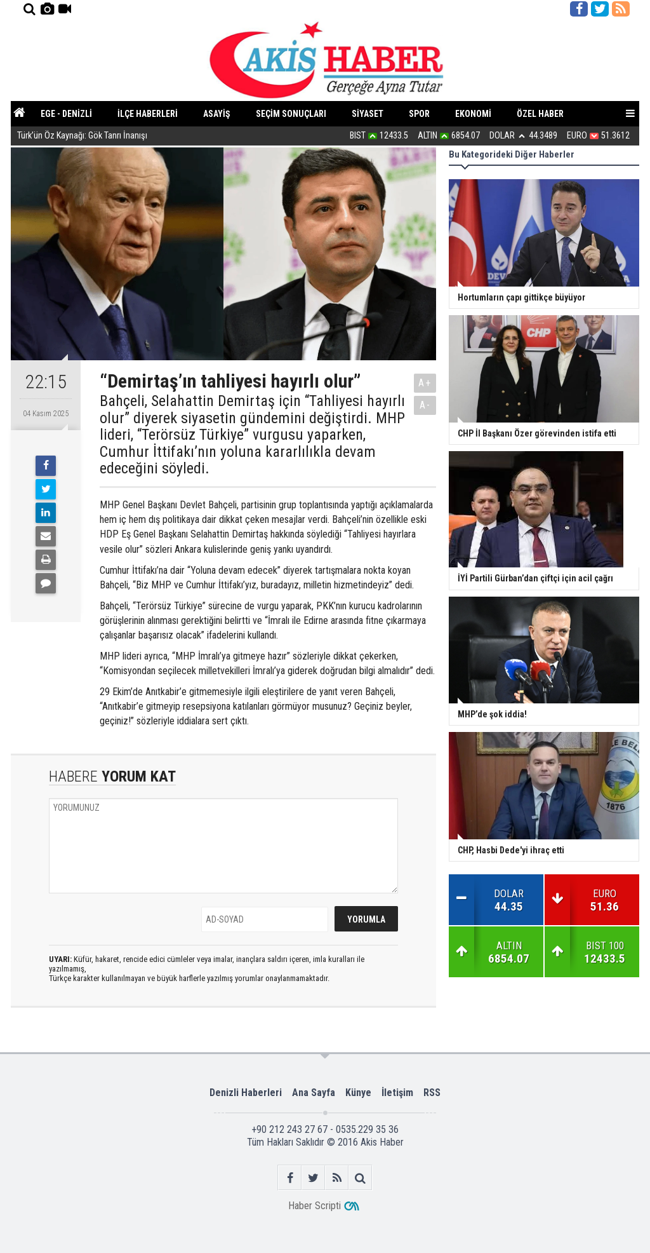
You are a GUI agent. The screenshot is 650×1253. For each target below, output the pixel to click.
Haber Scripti (314, 1206)
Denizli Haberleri (245, 1093)
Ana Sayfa (313, 1093)
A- (425, 405)
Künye (358, 1093)
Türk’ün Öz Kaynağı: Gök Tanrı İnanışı (82, 136)
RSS (432, 1093)
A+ (425, 383)
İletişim (397, 1093)
